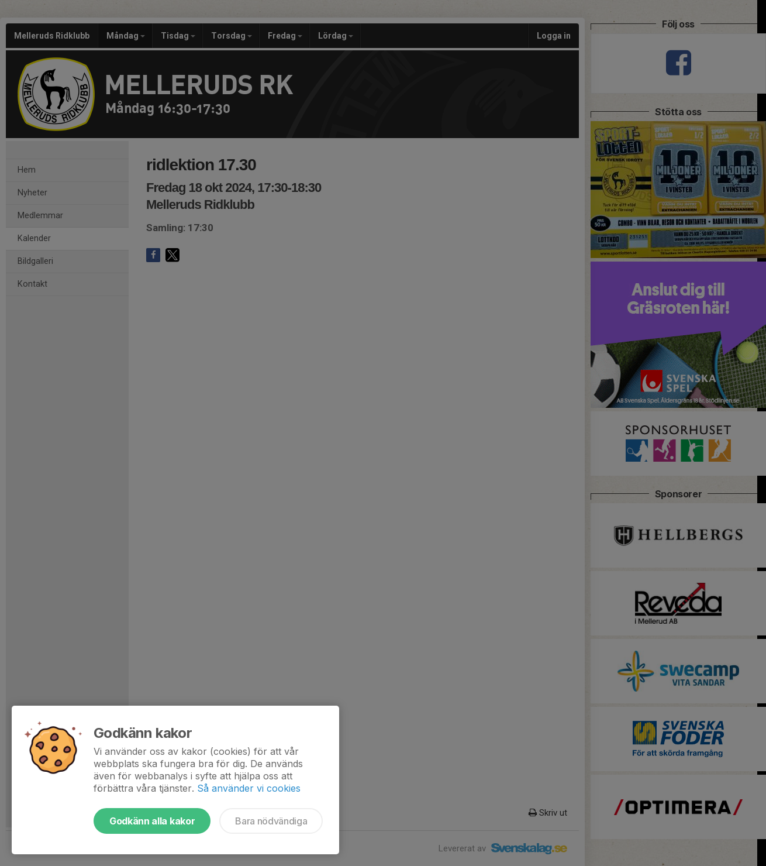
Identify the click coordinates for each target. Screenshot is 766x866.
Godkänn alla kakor (152, 821)
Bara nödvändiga (271, 821)
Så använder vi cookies (249, 788)
